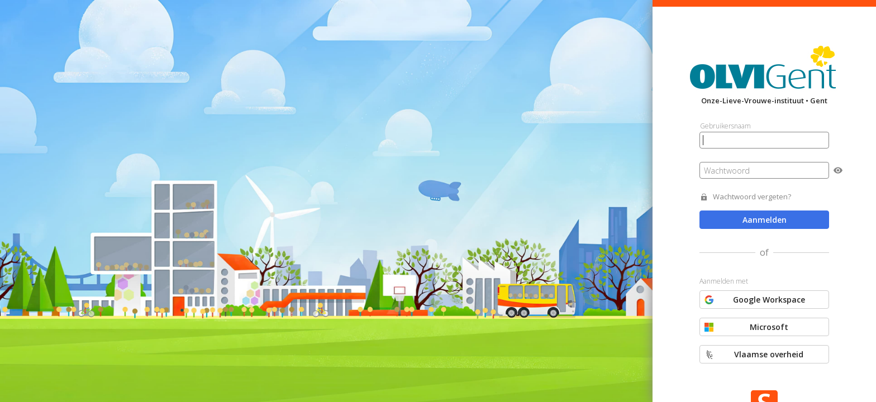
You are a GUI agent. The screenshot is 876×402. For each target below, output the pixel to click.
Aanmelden (764, 219)
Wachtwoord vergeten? (752, 197)
